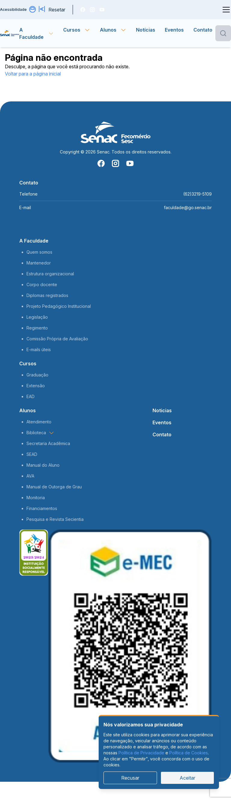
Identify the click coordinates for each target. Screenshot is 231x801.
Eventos (174, 30)
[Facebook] (82, 9)
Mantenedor (38, 262)
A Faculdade (33, 241)
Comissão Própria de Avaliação (57, 338)
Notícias (145, 30)
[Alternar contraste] (32, 9)
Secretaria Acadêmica (48, 443)
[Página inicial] (9, 33)
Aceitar (187, 778)
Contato (202, 30)
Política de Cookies (188, 752)
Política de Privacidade (141, 752)
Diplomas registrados (47, 295)
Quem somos (39, 252)
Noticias (162, 410)
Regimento (37, 327)
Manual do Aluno (43, 465)
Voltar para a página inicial (33, 74)
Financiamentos (41, 508)
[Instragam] (92, 9)
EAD (30, 396)
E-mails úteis (38, 349)
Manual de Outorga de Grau (54, 486)
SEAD (31, 454)
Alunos (27, 410)
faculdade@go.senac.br (188, 207)
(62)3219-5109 (197, 193)
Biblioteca (40, 433)
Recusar (130, 778)
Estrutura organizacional (50, 273)
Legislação (37, 317)
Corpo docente (41, 284)
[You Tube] (102, 9)
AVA (30, 475)
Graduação (37, 374)
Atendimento (38, 421)
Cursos (27, 363)
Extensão (35, 385)
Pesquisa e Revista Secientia (55, 519)
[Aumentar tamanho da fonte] (42, 9)
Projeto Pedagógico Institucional (58, 306)
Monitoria (35, 497)
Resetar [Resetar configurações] (56, 10)
